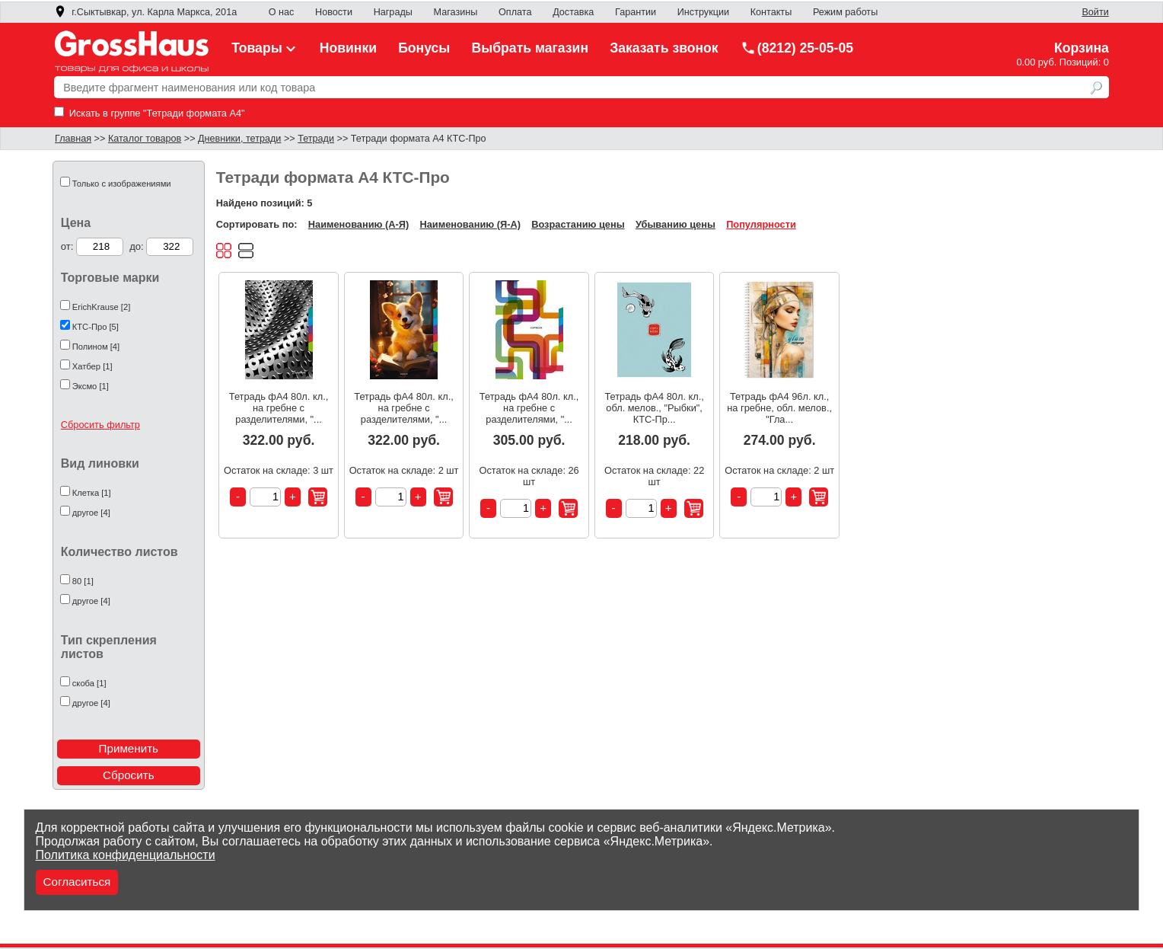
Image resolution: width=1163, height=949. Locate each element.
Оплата (515, 12)
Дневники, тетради (239, 138)
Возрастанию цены (577, 224)
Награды (393, 12)
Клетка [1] (91, 492)
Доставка (573, 12)
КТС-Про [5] (95, 326)
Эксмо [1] (90, 386)
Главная (73, 138)
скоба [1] (89, 683)
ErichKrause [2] (101, 307)
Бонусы (424, 48)
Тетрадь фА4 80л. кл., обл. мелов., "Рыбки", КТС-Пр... (653, 408)
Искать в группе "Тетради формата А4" (149, 113)
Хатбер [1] (92, 366)
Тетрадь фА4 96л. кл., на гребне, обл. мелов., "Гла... (779, 408)
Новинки (348, 48)
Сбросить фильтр (100, 424)
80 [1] (83, 581)
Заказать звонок (664, 48)
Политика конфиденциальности (125, 854)
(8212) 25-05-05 (797, 48)
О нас (282, 12)
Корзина (1081, 48)
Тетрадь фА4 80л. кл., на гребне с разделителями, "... (278, 408)
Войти (1095, 12)
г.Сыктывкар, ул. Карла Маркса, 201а (145, 12)
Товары (264, 48)
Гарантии (635, 12)
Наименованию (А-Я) (358, 224)
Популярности (761, 224)
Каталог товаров (144, 138)
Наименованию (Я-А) (470, 224)
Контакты (771, 12)
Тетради (316, 138)
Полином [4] (95, 346)
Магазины (456, 12)
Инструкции (703, 12)
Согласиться (77, 881)
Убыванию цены (675, 224)
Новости (333, 12)
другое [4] (91, 512)
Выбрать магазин (530, 48)
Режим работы (845, 12)
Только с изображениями (121, 183)
